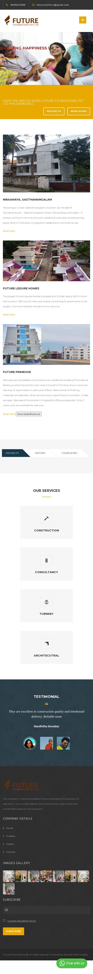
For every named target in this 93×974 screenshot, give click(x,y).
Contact (9, 851)
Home (8, 828)
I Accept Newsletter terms (21, 920)
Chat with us (71, 963)
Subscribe (13, 931)
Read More (79, 111)
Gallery (8, 844)
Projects (54, 111)
